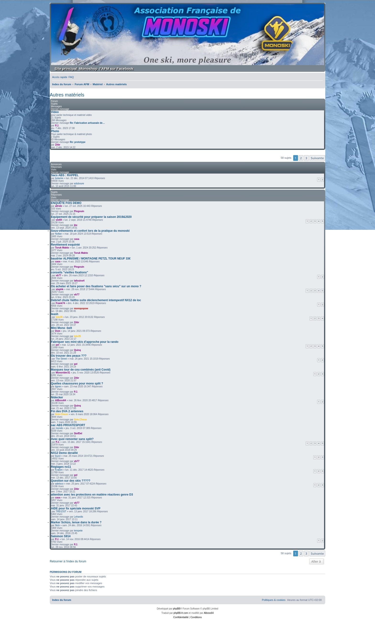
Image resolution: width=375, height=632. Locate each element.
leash (54, 314)
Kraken (59, 469)
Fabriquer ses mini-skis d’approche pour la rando (84, 342)
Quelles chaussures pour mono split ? (77, 383)
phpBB (176, 608)
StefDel (78, 433)
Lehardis (78, 516)
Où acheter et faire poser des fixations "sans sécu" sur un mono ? (96, 286)
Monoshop (88, 69)
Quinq (77, 350)
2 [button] (301, 158)
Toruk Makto (62, 247)
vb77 (58, 275)
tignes (58, 386)
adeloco (59, 483)
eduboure (79, 183)
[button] (317, 158)
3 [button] (306, 158)
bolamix (59, 178)
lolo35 (59, 317)
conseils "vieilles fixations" (69, 272)
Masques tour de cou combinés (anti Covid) (80, 369)
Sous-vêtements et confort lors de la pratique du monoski (90, 230)
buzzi (58, 456)
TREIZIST (61, 511)
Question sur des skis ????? (70, 480)
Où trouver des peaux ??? (69, 355)
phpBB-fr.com (180, 613)
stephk (59, 289)
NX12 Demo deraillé (64, 453)
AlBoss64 (60, 400)
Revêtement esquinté (65, 244)
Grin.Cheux (61, 414)
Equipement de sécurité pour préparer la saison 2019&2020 (91, 217)
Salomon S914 (61, 536)
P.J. (57, 125)
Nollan (58, 233)
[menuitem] (71, 77)
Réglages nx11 (61, 466)
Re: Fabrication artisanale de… (87, 123)
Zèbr (57, 144)
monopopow (81, 308)
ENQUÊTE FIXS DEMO (66, 203)
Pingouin (79, 211)
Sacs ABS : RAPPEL (65, 175)
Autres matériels (67, 94)
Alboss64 (209, 613)
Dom (57, 331)
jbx (75, 225)
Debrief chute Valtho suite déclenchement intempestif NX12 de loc (96, 300)
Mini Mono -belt (61, 328)
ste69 (59, 220)
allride (58, 206)
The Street (61, 358)
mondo (59, 428)
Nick (57, 525)
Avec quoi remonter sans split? (72, 439)
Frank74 (60, 303)
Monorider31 (63, 372)
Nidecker (57, 397)
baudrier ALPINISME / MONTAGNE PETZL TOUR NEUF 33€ (91, 258)
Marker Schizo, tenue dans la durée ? (76, 522)
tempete (78, 530)
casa (76, 239)
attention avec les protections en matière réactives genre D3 (92, 494)
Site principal (66, 69)
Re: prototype (77, 142)
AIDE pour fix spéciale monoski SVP (75, 508)
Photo (55, 131)
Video (55, 112)
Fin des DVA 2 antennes (67, 411)
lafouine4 (79, 280)
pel (57, 345)
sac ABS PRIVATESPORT (68, 425)
